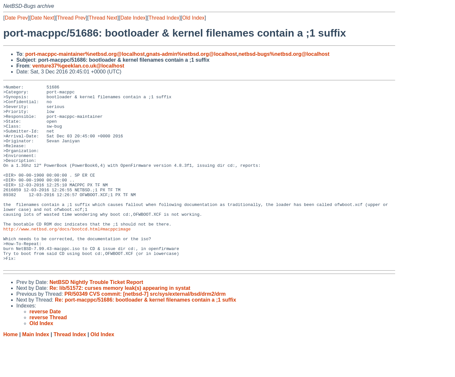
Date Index (132, 18)
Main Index (35, 370)
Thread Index (164, 18)
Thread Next (103, 18)
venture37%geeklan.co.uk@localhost (78, 66)
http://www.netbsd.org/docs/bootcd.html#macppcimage (67, 258)
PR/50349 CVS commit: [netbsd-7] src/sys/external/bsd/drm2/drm (145, 330)
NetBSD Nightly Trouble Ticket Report (96, 318)
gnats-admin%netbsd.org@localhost (191, 54)
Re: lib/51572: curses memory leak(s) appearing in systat (119, 324)
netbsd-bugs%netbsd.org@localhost (284, 54)
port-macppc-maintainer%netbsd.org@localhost (85, 54)
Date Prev (16, 18)
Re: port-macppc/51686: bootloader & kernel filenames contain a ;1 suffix (145, 336)
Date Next (42, 18)
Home (10, 370)
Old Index (193, 18)
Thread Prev (71, 18)
